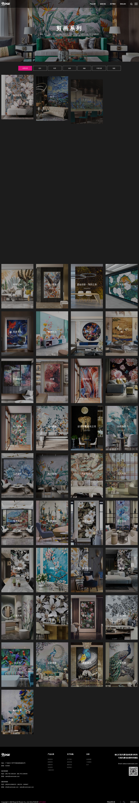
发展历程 (69, 752)
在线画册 (88, 749)
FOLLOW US (111, 792)
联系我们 (69, 757)
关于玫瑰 (70, 744)
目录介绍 (102, 4)
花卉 (40, 67)
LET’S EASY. (42, 792)
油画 (69, 67)
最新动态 (69, 755)
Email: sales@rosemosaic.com (128, 754)
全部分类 (25, 67)
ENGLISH (122, 4)
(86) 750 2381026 (10, 764)
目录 (88, 744)
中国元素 (99, 67)
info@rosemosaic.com (12, 777)
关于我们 (112, 4)
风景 (54, 67)
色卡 (87, 755)
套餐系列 (50, 755)
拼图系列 (50, 752)
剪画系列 (50, 749)
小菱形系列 (51, 760)
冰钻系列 (50, 757)
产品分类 (92, 4)
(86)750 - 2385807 (22, 774)
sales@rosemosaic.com (12, 766)
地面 (114, 67)
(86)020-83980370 (10, 774)
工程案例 (88, 752)
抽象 (84, 67)
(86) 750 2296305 (22, 764)
